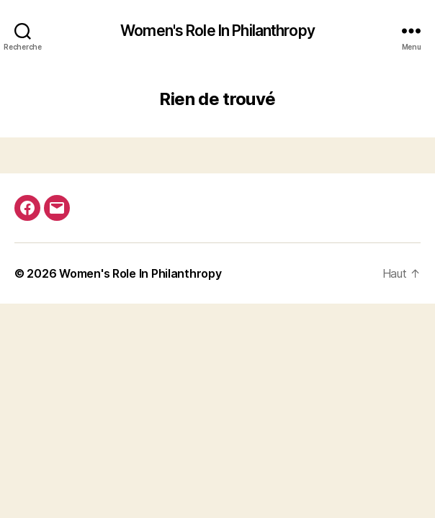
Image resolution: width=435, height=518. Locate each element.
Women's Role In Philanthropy (217, 30)
